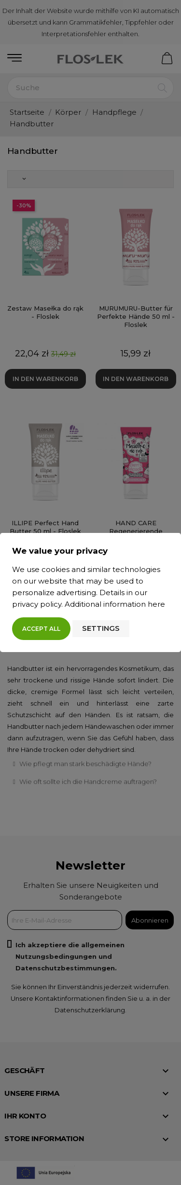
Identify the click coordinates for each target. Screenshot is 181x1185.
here (156, 604)
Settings (101, 628)
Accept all (41, 628)
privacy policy (36, 604)
